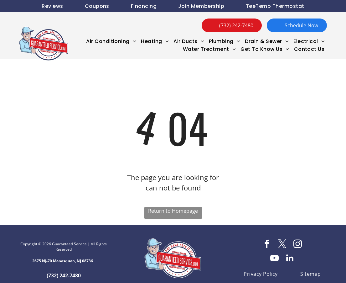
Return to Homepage (173, 210)
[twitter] (282, 245)
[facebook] (267, 245)
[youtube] (274, 259)
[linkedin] (290, 259)
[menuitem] (52, 6)
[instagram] (297, 245)
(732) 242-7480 (64, 275)
